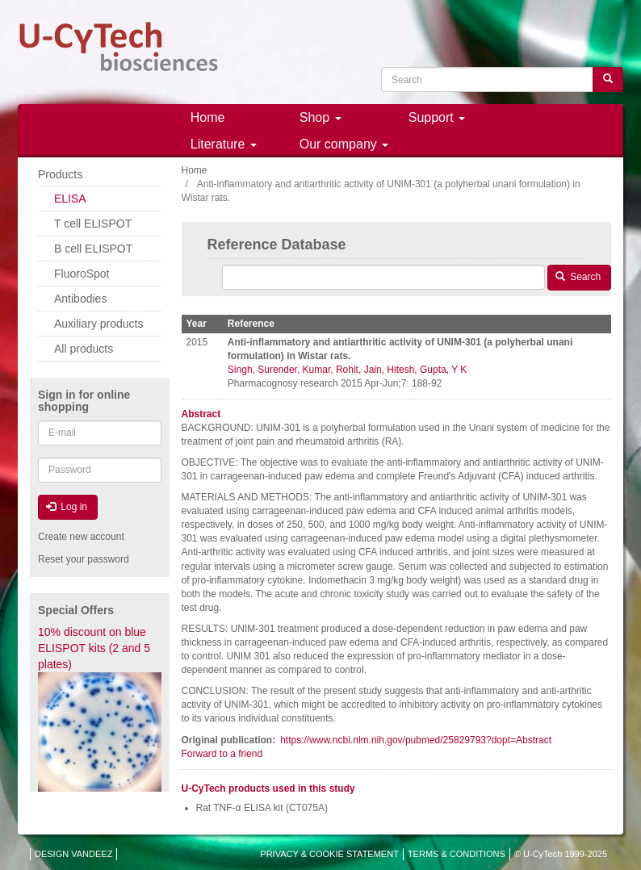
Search (578, 276)
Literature (224, 144)
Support (436, 117)
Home (208, 117)
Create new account (81, 536)
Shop (320, 117)
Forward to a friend (222, 753)
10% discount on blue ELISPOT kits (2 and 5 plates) (94, 648)
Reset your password (83, 559)
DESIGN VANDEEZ (73, 854)
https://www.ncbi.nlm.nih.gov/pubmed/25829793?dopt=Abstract (415, 740)
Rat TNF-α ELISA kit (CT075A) (262, 808)
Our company (344, 144)
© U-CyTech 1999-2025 (560, 854)
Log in (66, 506)
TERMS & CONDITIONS (456, 854)
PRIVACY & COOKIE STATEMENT (329, 854)
